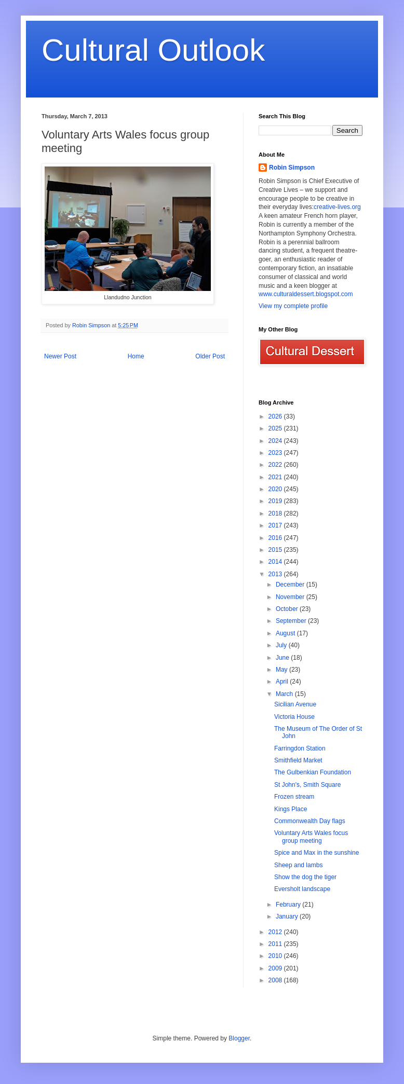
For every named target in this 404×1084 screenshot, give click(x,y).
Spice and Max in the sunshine (316, 852)
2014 (276, 561)
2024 (276, 440)
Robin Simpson (292, 167)
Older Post (210, 356)
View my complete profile (293, 306)
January (288, 916)
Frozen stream (294, 796)
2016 (276, 537)
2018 (276, 513)
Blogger (239, 1038)
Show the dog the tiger (305, 877)
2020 (276, 489)
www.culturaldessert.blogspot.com (306, 294)
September (292, 620)
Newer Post (60, 356)
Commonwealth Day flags (309, 821)
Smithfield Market (298, 760)
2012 (276, 932)
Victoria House (294, 716)
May (282, 669)
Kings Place (290, 809)
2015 (276, 549)
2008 (276, 980)
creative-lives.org (337, 207)
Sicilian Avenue (295, 704)
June (283, 657)
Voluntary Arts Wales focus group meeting (311, 836)
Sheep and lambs (298, 865)
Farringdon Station (300, 748)
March (285, 694)
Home (136, 356)
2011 (276, 944)
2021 (276, 477)
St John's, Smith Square (307, 784)
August (286, 633)
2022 (276, 464)
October (288, 609)
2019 (276, 501)
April (283, 681)
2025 (276, 428)
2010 (276, 956)
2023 (276, 452)
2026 (276, 416)
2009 (276, 968)
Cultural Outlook (153, 50)
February (289, 904)
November (291, 597)
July (282, 645)
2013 (276, 574)
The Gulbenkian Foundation (312, 772)
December (291, 584)
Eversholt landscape (302, 889)
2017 (276, 525)
